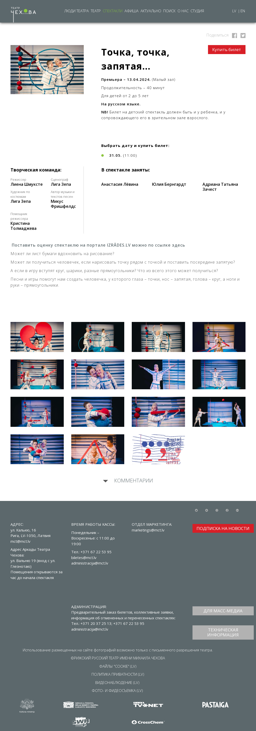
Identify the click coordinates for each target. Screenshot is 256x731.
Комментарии (133, 480)
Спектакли (112, 10)
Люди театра (76, 10)
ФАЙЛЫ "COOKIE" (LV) (117, 666)
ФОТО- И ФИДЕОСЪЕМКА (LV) (117, 690)
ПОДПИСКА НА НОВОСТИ (223, 528)
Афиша (131, 10)
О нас (183, 10)
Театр (96, 10)
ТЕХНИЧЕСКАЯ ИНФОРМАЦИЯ (223, 632)
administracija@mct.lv (89, 629)
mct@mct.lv (20, 541)
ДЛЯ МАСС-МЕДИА (223, 611)
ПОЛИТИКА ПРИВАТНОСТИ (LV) (118, 674)
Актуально (150, 10)
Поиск (169, 10)
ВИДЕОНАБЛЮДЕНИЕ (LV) (117, 682)
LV (234, 10)
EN (242, 10)
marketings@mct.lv (148, 529)
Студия (197, 10)
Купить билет (226, 49)
